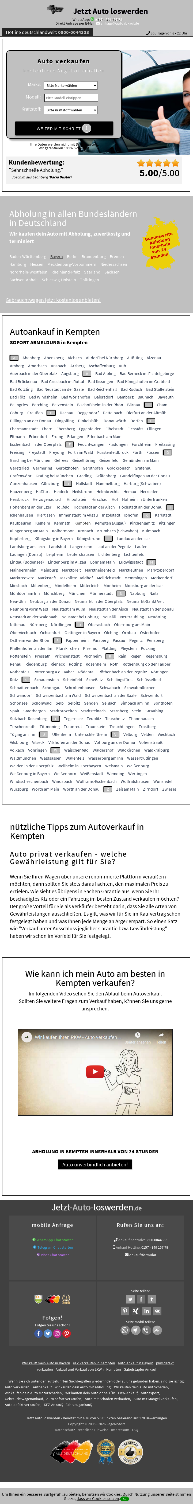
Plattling (108, 648)
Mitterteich (90, 585)
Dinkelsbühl (89, 420)
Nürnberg (38, 624)
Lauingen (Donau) (26, 554)
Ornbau (129, 632)
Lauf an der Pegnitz (113, 546)
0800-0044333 (156, 1240)
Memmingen (135, 577)
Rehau (15, 664)
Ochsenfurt (50, 632)
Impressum (120, 1430)
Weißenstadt (91, 773)
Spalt (14, 710)
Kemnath (62, 523)
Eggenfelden (90, 428)
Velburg (130, 734)
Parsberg (101, 640)
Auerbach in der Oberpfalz (33, 373)
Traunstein (95, 726)
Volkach (17, 750)
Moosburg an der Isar (144, 585)
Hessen (44, 264)
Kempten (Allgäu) (110, 523)
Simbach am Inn (134, 703)
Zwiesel (169, 789)
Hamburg (25, 264)
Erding (57, 436)
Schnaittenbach (24, 687)
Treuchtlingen (122, 726)
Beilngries (19, 404)
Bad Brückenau (23, 381)
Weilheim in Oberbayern (79, 765)
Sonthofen (163, 703)
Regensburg (156, 656)
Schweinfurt (151, 695)
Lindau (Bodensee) (27, 562)
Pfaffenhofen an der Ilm (31, 648)
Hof (115, 499)
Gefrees (61, 460)
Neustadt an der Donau (153, 609)
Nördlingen (61, 624)
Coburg (16, 412)
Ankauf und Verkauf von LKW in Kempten (88, 1370)
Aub (122, 365)
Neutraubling (132, 616)
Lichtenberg (109, 554)
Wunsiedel (162, 781)
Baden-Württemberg (35, 256)
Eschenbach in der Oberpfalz (36, 444)
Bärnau (133, 404)
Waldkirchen (129, 750)
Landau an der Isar (133, 538)
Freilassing (165, 444)
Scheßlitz (94, 679)
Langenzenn (81, 546)
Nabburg (137, 593)
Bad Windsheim (43, 397)
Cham (162, 404)
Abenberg (31, 357)
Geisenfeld (109, 460)
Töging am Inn (22, 734)
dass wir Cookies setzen (98, 1498)
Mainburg (49, 570)
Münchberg (54, 593)
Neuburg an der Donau (50, 601)
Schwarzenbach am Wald (58, 695)
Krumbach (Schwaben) (117, 530)
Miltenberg (41, 585)
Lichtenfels (134, 554)
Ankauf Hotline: (128, 1248)
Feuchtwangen (91, 444)
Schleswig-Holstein (66, 279)
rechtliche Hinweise (93, 1430)
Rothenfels (19, 671)
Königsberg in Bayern (54, 538)
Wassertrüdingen (142, 758)
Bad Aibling (105, 373)
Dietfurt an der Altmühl (147, 412)
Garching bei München (30, 460)
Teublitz (94, 718)
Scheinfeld (72, 679)
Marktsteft (47, 577)
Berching (40, 404)
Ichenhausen (21, 515)
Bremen (124, 256)
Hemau (129, 491)
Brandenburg (101, 256)
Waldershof (103, 750)
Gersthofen (93, 468)
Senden (91, 703)
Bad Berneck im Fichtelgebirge (147, 373)
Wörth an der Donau (81, 789)
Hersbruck (19, 499)
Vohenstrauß (150, 742)
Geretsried (19, 468)
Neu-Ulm (18, 601)
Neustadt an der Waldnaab (34, 616)
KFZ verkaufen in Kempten (94, 1363)
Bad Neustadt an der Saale (60, 389)
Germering (42, 468)
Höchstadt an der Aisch (94, 507)
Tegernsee (73, 718)
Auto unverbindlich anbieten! (95, 1165)
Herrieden (149, 491)
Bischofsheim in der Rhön (100, 404)
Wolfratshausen (135, 781)
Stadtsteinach (93, 710)
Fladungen (118, 444)
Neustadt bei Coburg (80, 616)
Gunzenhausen (23, 483)
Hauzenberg (21, 491)
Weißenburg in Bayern (30, 773)
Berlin (79, 256)
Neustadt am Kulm (68, 609)
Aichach (75, 357)
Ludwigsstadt (131, 562)
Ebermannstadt (24, 428)
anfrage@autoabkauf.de (120, 23)
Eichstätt (135, 428)
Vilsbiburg (19, 742)
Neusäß (109, 616)
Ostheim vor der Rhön (29, 640)
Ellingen (154, 428)
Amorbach (37, 365)
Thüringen (96, 279)
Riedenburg (36, 664)
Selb (60, 703)
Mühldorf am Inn (25, 593)
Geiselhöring (83, 460)
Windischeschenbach (29, 781)
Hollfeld (62, 507)
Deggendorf (88, 412)
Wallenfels (75, 758)
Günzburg (50, 483)
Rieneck (58, 664)
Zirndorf (150, 789)
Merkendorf (161, 577)
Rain (122, 656)
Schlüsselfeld (149, 679)
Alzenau (154, 357)
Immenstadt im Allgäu (78, 515)
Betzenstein (62, 404)
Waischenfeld (76, 750)
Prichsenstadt (67, 656)
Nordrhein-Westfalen (36, 272)
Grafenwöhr (21, 475)
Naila (153, 593)
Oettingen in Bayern (82, 632)
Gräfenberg (106, 475)
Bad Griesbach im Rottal (62, 381)
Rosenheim (96, 664)
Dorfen (136, 420)
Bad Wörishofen (75, 397)
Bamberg (125, 397)
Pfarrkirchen (67, 648)
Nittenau (17, 624)
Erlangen (75, 436)
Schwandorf (21, 695)
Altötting (135, 357)
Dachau (66, 412)
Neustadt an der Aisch (108, 609)
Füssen (152, 452)
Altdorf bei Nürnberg (104, 357)
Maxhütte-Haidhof (76, 577)
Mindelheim (65, 585)
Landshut (57, 546)
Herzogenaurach (48, 499)
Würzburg (19, 789)
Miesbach (18, 585)
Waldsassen (51, 758)
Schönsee (19, 703)
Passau (119, 640)
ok (124, 1499)
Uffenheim (61, 734)
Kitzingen (167, 523)
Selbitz (74, 703)
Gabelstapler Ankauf (140, 1370)
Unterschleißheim (91, 734)
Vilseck (38, 742)
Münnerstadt (101, 593)
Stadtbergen (34, 710)
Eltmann (17, 436)
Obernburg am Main (132, 624)
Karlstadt (163, 515)
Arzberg (77, 365)
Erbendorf (38, 436)
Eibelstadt (114, 428)
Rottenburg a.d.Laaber (53, 671)
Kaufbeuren (20, 523)
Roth (114, 664)
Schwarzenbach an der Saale (111, 695)
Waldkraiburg (156, 750)
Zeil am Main (127, 789)
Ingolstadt (111, 515)
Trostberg (147, 726)
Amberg (17, 365)
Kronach (85, 530)
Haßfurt (43, 491)
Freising (17, 452)
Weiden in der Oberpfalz (32, 765)
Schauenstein (46, 679)
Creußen (35, 412)
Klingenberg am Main (29, 530)
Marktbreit (71, 570)
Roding (75, 664)
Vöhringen (37, 750)
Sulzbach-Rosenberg (28, 718)
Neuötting (157, 616)
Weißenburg (138, 765)
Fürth (137, 452)
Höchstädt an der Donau (140, 507)
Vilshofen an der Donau (69, 742)
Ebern (47, 428)
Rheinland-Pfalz (73, 272)
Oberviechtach (23, 632)
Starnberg (119, 710)
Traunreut (73, 726)
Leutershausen (80, 554)
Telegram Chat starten (55, 1248)
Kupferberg (20, 538)
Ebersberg (65, 428)
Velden (147, 734)
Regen (136, 656)
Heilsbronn (82, 491)
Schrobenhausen (80, 687)
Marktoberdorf (160, 570)
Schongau (51, 687)
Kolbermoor (63, 530)
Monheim (112, 585)
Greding (84, 475)
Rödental (86, 671)
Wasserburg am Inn (105, 758)
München (77, 593)
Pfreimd (90, 648)
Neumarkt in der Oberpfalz (99, 601)
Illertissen (46, 515)
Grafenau (143, 468)
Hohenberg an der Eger (30, 507)
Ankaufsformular (142, 1255)
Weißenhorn (65, 773)
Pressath (43, 656)
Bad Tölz (17, 397)
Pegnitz (136, 640)
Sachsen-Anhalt (31, 279)
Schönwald (42, 703)
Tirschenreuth (23, 726)
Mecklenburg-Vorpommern (79, 264)
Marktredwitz (22, 577)
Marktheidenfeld (100, 570)
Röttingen (160, 671)
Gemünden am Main (141, 460)
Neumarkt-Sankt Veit (145, 601)
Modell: (33, 97)
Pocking (148, 648)
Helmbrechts (107, 491)
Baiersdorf (103, 397)
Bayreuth (165, 397)
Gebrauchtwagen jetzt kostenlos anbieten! (60, 299)
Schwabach (110, 687)
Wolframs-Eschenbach (96, 781)
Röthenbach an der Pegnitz (123, 671)
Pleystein (128, 648)
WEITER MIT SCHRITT (64, 128)
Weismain (114, 765)
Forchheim (141, 444)
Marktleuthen (131, 570)
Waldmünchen (23, 758)
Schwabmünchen (140, 687)
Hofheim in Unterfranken (144, 499)
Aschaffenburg (102, 365)
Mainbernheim (23, 570)
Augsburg (70, 373)
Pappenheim (77, 640)
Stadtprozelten (63, 710)
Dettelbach (112, 412)
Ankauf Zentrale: (131, 1240)
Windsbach (62, 781)
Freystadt (36, 452)
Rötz (14, 679)
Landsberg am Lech (27, 546)
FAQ (135, 1430)
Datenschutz (65, 1430)
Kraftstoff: (31, 109)
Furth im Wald (80, 452)
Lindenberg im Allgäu (67, 562)
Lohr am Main (102, 562)
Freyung (56, 452)
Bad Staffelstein (160, 389)
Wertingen (137, 773)
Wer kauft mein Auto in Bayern (46, 1363)
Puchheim (93, 656)
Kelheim (42, 523)
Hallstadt (84, 483)
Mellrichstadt (108, 577)
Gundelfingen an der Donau (145, 475)
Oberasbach (99, 624)
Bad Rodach (131, 389)
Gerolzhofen (67, 468)
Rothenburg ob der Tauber (147, 664)
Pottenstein (20, 656)
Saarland (99, 272)
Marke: (34, 84)
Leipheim (54, 554)
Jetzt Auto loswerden (110, 11)
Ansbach (58, 365)
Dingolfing (64, 420)
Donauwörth (115, 420)
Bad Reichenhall (102, 389)
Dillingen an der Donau (30, 420)
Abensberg (54, 357)
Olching (111, 632)
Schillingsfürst (120, 679)
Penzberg (155, 640)
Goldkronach (119, 468)
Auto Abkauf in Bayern (135, 1363)
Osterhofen (150, 632)
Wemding (115, 773)
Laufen (141, 546)
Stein (136, 710)
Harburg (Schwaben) (142, 483)
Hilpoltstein (77, 499)
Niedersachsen (121, 264)
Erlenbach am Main (104, 436)
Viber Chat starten (55, 1255)
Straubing (154, 710)
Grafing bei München (54, 475)
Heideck (61, 491)
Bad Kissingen (100, 381)
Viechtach (166, 734)
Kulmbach (151, 530)
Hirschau (100, 499)
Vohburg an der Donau (114, 742)
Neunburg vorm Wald (29, 609)
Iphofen (131, 515)
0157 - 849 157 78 (108, 19)
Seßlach (109, 703)
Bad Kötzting (21, 389)
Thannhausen (141, 718)
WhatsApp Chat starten (55, 1240)
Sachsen (119, 272)
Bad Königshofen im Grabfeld (143, 381)
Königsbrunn (88, 538)
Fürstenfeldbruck (112, 452)
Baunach (145, 397)
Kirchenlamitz (142, 523)
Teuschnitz (115, 718)
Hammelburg (108, 483)
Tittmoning (50, 726)
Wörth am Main (45, 789)
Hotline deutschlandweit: (47, 32)
